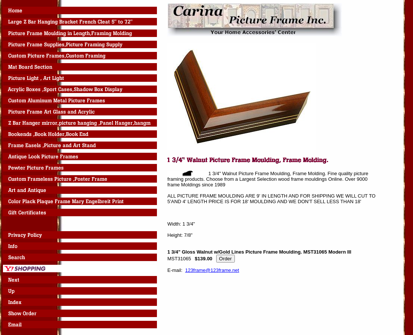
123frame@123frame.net (212, 270)
